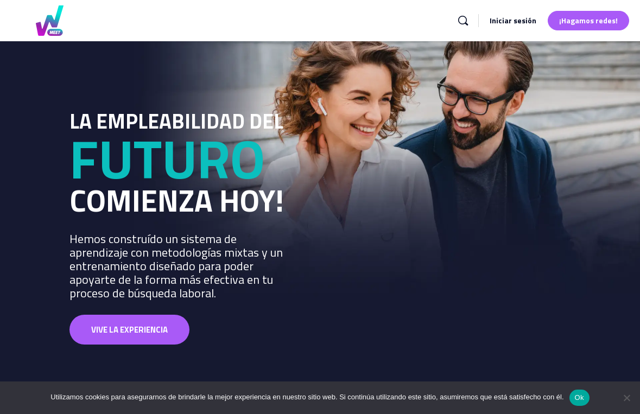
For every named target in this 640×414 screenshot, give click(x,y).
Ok (579, 397)
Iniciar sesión (513, 20)
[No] (626, 397)
